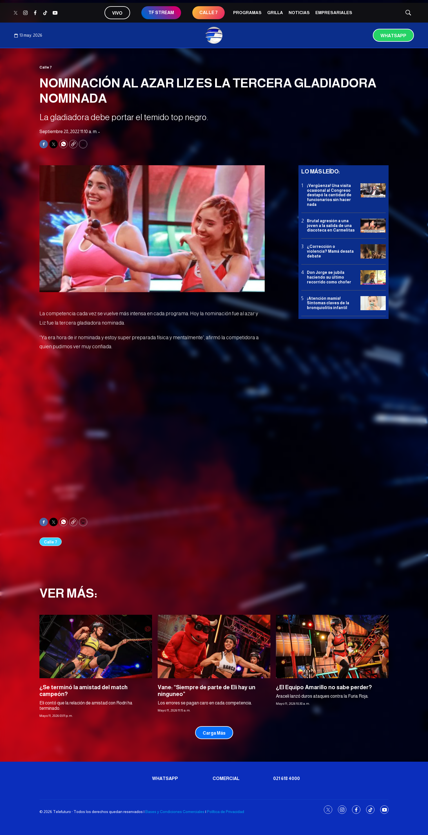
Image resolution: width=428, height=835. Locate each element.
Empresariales (333, 12)
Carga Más (214, 733)
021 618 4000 (286, 778)
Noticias (299, 12)
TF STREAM (161, 12)
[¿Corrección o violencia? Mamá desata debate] (373, 251)
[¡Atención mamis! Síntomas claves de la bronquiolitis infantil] (373, 303)
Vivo (117, 13)
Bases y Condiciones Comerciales (174, 811)
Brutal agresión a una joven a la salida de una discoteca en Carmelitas (331, 226)
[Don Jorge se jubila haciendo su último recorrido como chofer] (373, 277)
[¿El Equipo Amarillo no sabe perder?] (332, 646)
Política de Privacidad (225, 811)
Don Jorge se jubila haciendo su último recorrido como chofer (329, 277)
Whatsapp (393, 35)
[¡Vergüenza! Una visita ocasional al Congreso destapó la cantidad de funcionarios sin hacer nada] (373, 190)
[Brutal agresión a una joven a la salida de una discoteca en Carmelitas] (373, 226)
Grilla (275, 12)
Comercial (226, 778)
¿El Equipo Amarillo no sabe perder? (324, 687)
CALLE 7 (208, 12)
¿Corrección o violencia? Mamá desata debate (330, 251)
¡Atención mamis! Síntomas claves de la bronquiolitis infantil (328, 303)
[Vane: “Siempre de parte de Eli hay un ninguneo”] (214, 646)
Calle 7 (45, 67)
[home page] (214, 35)
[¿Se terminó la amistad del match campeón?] (95, 646)
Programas (247, 12)
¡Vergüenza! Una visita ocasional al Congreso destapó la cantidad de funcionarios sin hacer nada (329, 195)
